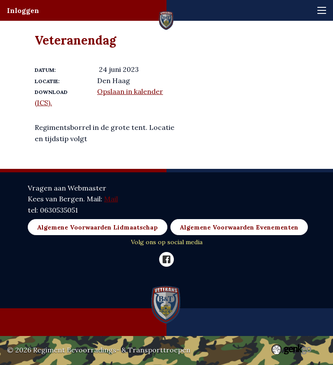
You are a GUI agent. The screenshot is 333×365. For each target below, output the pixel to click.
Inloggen (23, 10)
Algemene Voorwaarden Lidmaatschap (97, 227)
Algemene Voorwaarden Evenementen (239, 227)
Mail (111, 198)
